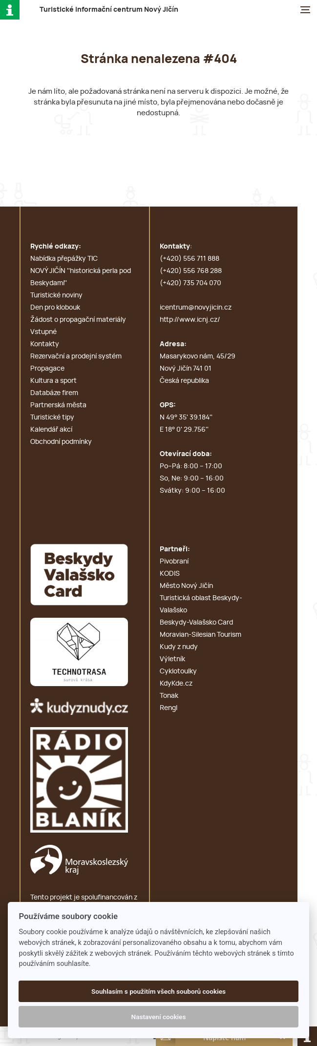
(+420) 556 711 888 (189, 258)
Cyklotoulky (178, 671)
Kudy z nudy (179, 647)
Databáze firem (54, 393)
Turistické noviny (56, 295)
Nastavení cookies (158, 1017)
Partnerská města (58, 405)
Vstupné (43, 332)
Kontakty (44, 344)
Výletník (172, 659)
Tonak (169, 695)
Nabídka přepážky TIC (64, 258)
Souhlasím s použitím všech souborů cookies (158, 991)
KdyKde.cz (176, 683)
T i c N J (109, 9)
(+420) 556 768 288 (191, 271)
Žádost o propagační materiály (78, 319)
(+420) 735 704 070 (190, 283)
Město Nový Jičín (186, 586)
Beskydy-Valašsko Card (196, 622)
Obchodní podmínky (61, 442)
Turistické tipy (52, 417)
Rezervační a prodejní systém (76, 356)
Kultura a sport (53, 380)
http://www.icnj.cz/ (190, 319)
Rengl (168, 708)
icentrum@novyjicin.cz (196, 307)
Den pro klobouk (55, 307)
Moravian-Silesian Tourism (200, 634)
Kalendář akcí (51, 429)
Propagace (47, 368)
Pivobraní (174, 561)
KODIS (170, 573)
